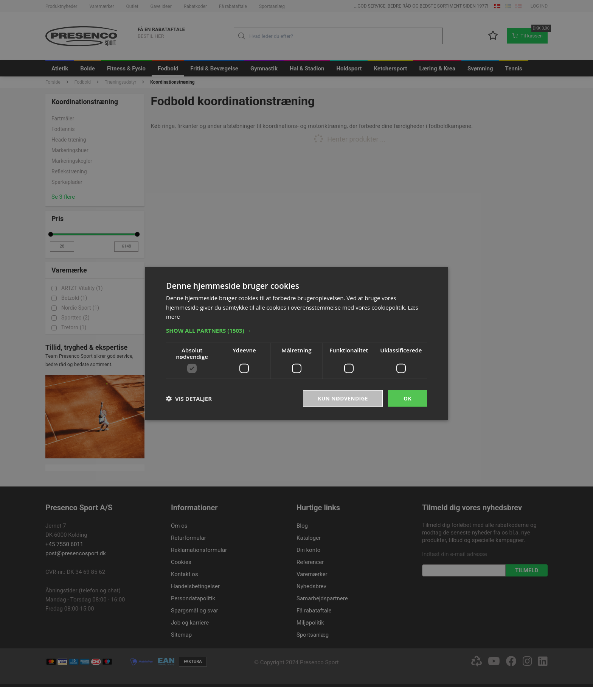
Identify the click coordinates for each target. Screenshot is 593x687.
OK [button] (407, 398)
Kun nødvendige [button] (342, 398)
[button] (296, 330)
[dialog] (296, 343)
